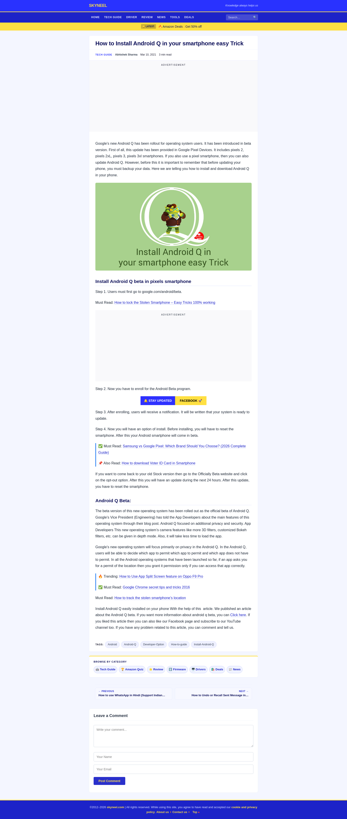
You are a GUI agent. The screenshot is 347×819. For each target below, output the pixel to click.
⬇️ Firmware (177, 669)
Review (147, 17)
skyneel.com (115, 807)
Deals (189, 17)
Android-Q (130, 644)
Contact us (179, 812)
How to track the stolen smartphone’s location (150, 598)
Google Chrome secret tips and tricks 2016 (156, 587)
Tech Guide (113, 17)
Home (95, 17)
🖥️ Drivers (198, 669)
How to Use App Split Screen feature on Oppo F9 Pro (161, 576)
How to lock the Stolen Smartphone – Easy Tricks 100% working (164, 302)
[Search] (242, 17)
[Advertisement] (173, 98)
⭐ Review (156, 669)
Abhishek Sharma (126, 54)
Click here (238, 615)
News (161, 17)
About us (162, 812)
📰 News (235, 669)
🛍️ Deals (217, 669)
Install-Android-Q (204, 644)
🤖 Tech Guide (105, 669)
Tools (175, 17)
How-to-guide (179, 644)
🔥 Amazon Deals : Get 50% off (180, 26)
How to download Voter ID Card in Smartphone (158, 463)
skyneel (98, 5)
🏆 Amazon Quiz (132, 669)
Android (112, 644)
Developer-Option (153, 644)
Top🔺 (196, 812)
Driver (131, 17)
